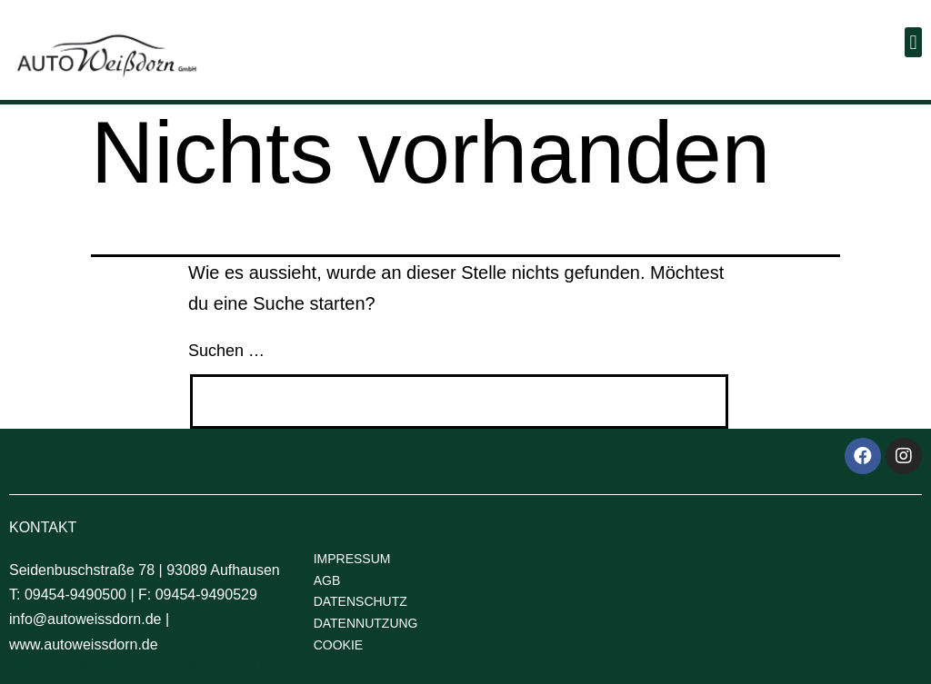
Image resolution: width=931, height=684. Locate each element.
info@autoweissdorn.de (85, 619)
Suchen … (226, 351)
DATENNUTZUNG (366, 623)
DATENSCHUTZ (360, 601)
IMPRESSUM (352, 558)
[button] (913, 42)
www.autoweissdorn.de (83, 644)
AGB (327, 580)
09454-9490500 (75, 594)
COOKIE (338, 645)
